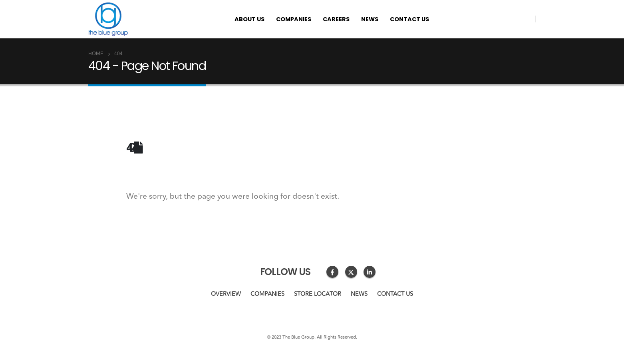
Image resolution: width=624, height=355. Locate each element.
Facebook (332, 272)
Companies (293, 19)
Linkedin (370, 272)
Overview (226, 294)
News (369, 19)
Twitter (351, 272)
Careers (336, 19)
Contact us (409, 19)
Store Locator (317, 294)
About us (249, 19)
